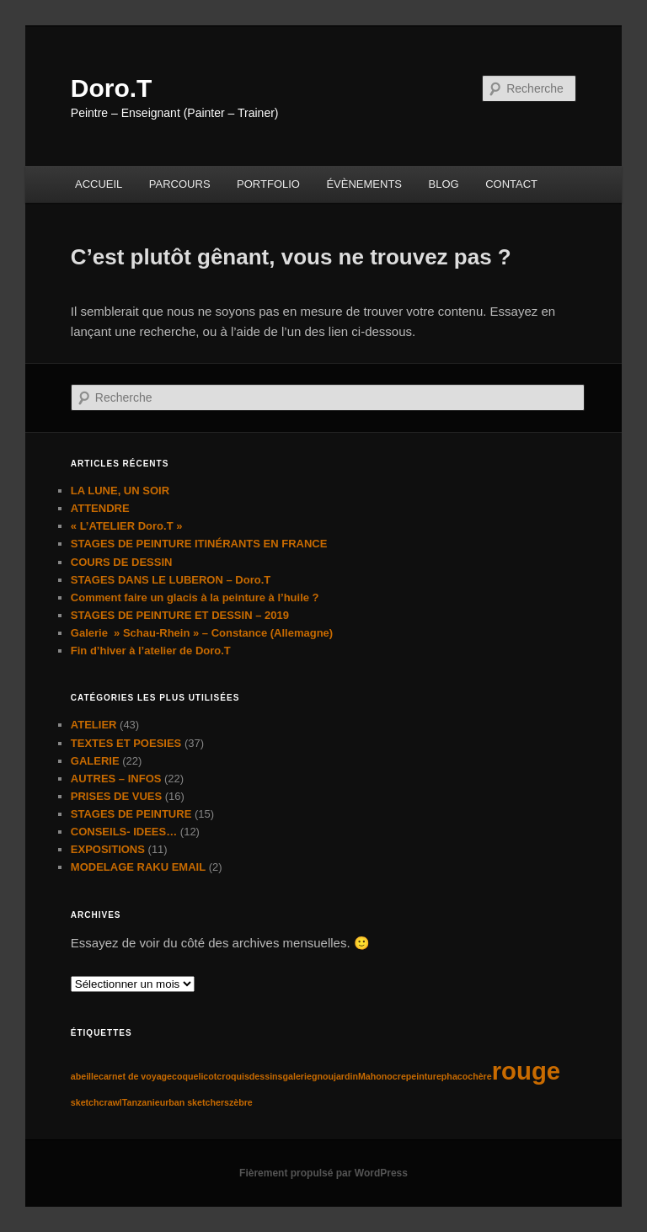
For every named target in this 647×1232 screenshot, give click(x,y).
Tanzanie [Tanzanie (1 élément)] (141, 1102)
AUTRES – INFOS (116, 778)
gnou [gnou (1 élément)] (323, 1076)
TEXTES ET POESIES (126, 743)
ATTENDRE (100, 508)
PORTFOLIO (268, 184)
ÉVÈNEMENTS (364, 184)
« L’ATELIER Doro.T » (127, 526)
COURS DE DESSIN (122, 562)
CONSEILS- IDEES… (124, 831)
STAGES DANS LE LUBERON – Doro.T (170, 579)
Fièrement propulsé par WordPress (323, 1173)
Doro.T (111, 88)
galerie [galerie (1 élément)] (297, 1076)
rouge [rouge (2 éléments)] (526, 1071)
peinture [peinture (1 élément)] (423, 1076)
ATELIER (94, 724)
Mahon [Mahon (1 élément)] (372, 1076)
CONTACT (511, 184)
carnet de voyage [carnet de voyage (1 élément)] (135, 1076)
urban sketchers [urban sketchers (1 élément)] (194, 1102)
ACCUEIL (98, 184)
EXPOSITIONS (108, 849)
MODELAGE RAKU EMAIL (138, 867)
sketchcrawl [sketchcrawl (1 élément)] (96, 1102)
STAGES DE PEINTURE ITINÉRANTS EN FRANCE (199, 543)
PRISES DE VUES (116, 796)
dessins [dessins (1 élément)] (266, 1076)
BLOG (444, 184)
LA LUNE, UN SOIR (120, 490)
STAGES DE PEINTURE (131, 814)
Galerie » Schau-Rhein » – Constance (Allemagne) (202, 633)
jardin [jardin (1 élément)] (346, 1076)
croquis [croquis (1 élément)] (233, 1076)
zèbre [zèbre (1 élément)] (241, 1102)
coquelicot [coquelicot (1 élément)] (194, 1076)
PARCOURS (180, 184)
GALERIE (95, 761)
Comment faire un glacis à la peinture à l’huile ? (195, 597)
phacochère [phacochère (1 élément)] (466, 1076)
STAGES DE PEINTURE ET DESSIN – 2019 (180, 615)
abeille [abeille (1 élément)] (85, 1076)
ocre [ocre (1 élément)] (396, 1076)
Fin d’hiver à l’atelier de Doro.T (151, 650)
